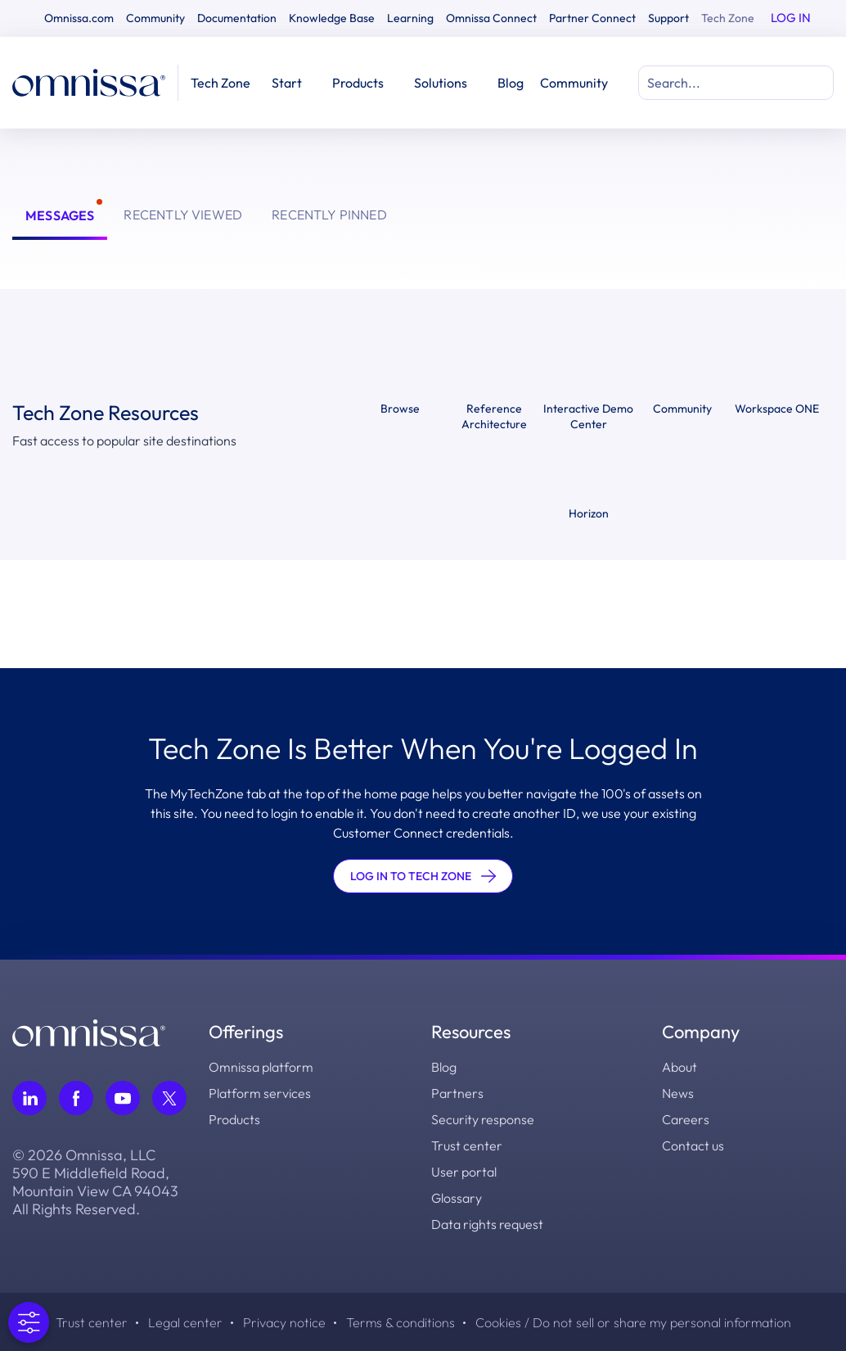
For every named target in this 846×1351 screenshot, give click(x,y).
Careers (685, 1119)
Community (155, 18)
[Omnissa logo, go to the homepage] (88, 1031)
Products (234, 1119)
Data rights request (487, 1224)
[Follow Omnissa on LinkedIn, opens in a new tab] (29, 1098)
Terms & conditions (400, 1322)
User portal (464, 1171)
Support (668, 18)
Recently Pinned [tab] (329, 214)
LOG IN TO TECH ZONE (423, 876)
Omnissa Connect (491, 18)
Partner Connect (592, 18)
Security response (482, 1119)
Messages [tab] (59, 215)
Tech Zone (727, 18)
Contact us (693, 1145)
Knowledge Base (332, 18)
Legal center (185, 1322)
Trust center (466, 1145)
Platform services (260, 1093)
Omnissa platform (261, 1067)
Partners (457, 1093)
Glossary (456, 1198)
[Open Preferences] (27, 1322)
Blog (510, 83)
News (678, 1093)
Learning (410, 18)
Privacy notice (284, 1322)
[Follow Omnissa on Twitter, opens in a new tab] (169, 1098)
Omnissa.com (79, 18)
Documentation (237, 18)
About (679, 1067)
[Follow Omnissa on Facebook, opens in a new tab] (76, 1098)
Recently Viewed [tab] (183, 214)
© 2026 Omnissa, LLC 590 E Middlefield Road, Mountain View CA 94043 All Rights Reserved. (95, 1182)
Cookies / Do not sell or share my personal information (633, 1322)
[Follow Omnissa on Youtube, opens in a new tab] (123, 1098)
